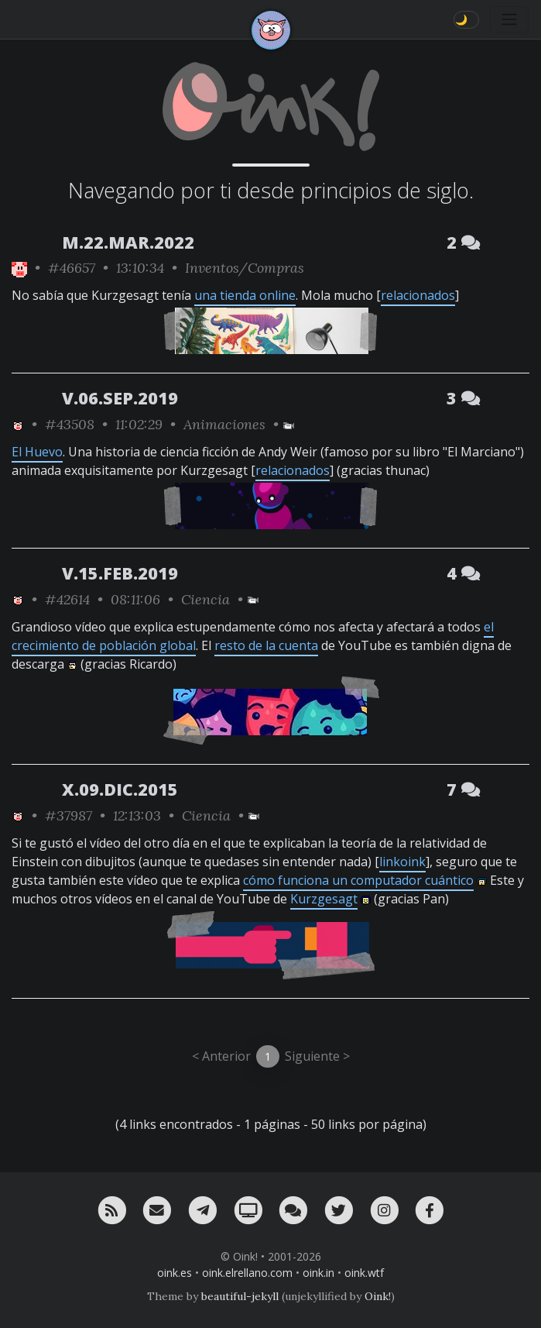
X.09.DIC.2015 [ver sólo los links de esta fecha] (120, 789)
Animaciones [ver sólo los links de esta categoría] (224, 424)
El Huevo (37, 451)
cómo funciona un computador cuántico (358, 880)
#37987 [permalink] (68, 815)
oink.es (174, 1272)
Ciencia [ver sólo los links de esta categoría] (205, 599)
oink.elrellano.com (247, 1272)
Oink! (378, 1296)
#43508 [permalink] (69, 424)
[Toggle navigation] (509, 19)
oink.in (318, 1272)
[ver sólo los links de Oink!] (19, 268)
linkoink (402, 861)
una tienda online (245, 295)
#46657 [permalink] (71, 268)
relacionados (418, 295)
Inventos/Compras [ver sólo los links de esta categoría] (244, 268)
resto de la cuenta (266, 645)
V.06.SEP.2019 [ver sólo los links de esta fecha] (120, 398)
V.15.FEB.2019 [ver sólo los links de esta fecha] (120, 573)
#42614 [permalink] (67, 599)
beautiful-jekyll (240, 1296)
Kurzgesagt (324, 898)
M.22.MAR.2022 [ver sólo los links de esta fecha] (128, 242)
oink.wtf (364, 1272)
